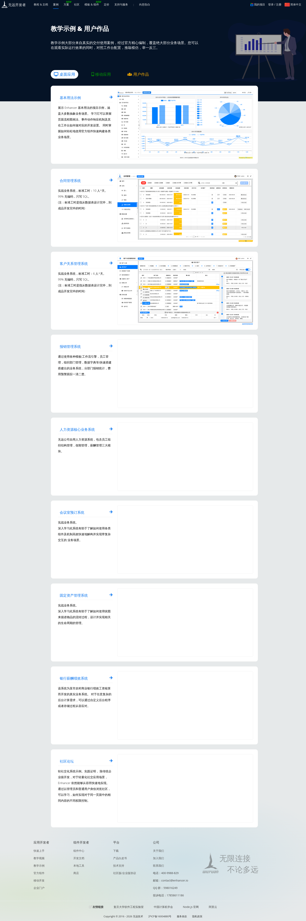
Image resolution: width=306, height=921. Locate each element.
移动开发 (39, 880)
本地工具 (78, 865)
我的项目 (257, 4)
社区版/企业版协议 (124, 873)
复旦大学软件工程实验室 (129, 907)
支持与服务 (121, 4)
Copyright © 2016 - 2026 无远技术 (123, 916)
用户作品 (138, 74)
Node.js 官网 (191, 907)
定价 (106, 4)
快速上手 (39, 851)
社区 (76, 4)
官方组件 (39, 873)
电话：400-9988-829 (166, 873)
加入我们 (158, 858)
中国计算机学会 (163, 907)
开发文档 (78, 858)
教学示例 (39, 865)
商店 (76, 873)
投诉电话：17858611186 (168, 895)
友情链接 (98, 907)
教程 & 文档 (41, 4)
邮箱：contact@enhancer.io (170, 880)
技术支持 (118, 865)
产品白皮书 (120, 858)
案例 (56, 4)
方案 (66, 4)
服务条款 (182, 916)
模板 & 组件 (92, 4)
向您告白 (144, 4)
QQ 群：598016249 (165, 888)
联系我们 (158, 865)
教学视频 (39, 858)
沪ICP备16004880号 (159, 916)
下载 (116, 851)
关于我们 (158, 851)
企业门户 (39, 888)
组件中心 (78, 851)
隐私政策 (197, 916)
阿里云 (213, 907)
